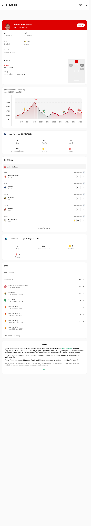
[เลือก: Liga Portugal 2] (30, 239)
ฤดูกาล (11, 273)
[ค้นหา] (86, 5)
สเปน (27, 41)
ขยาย (45, 370)
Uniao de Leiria (66, 349)
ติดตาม (80, 25)
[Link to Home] (9, 5)
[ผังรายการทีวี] (80, 5)
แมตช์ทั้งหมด (44, 229)
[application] (48, 111)
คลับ (5, 273)
